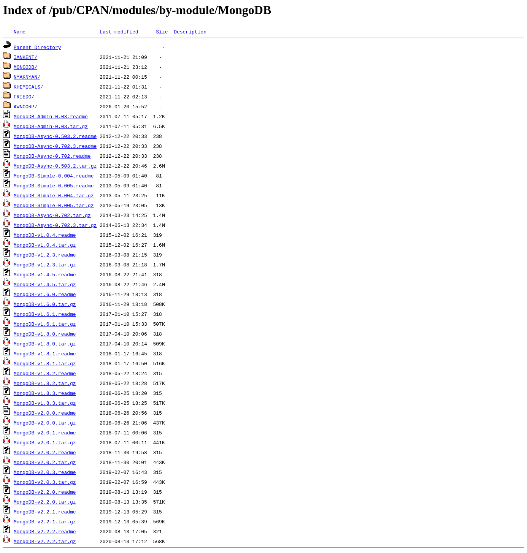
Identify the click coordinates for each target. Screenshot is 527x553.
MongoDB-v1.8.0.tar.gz (45, 343)
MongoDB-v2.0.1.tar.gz (45, 442)
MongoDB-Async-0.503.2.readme (55, 136)
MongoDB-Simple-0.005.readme (54, 185)
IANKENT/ (25, 57)
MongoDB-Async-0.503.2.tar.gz (55, 165)
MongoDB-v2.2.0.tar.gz (45, 501)
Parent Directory (37, 47)
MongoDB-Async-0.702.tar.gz (52, 215)
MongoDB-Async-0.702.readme (52, 155)
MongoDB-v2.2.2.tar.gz (45, 541)
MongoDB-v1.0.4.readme (45, 234)
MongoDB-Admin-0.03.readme (51, 116)
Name (19, 31)
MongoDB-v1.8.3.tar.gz (45, 402)
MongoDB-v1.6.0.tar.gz (45, 304)
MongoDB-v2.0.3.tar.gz (45, 482)
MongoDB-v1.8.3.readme (45, 393)
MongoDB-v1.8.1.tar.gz (45, 363)
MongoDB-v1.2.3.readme (45, 254)
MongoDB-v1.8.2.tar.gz (45, 383)
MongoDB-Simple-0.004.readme (54, 175)
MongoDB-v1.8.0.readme (45, 333)
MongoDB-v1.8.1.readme (45, 353)
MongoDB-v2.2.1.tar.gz (45, 521)
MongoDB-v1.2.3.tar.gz (45, 264)
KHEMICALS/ (28, 86)
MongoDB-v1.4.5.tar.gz (45, 284)
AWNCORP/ (25, 106)
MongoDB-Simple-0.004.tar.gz (54, 195)
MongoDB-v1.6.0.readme (45, 294)
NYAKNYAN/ (27, 76)
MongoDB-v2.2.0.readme (45, 491)
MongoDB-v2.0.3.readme (45, 472)
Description (190, 31)
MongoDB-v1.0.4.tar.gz (45, 244)
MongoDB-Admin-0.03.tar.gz (51, 126)
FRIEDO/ (24, 96)
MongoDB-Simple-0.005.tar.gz (54, 205)
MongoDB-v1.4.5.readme (45, 274)
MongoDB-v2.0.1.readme (45, 432)
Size (162, 31)
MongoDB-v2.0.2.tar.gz (45, 462)
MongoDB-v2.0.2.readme (45, 452)
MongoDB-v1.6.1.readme (45, 314)
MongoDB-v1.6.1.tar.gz (45, 323)
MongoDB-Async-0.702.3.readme (55, 146)
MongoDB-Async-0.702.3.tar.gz (55, 225)
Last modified (119, 31)
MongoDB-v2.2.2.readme (45, 531)
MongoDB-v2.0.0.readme (45, 412)
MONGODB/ (25, 66)
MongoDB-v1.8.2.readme (45, 373)
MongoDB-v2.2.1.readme (45, 511)
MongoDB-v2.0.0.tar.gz (45, 422)
